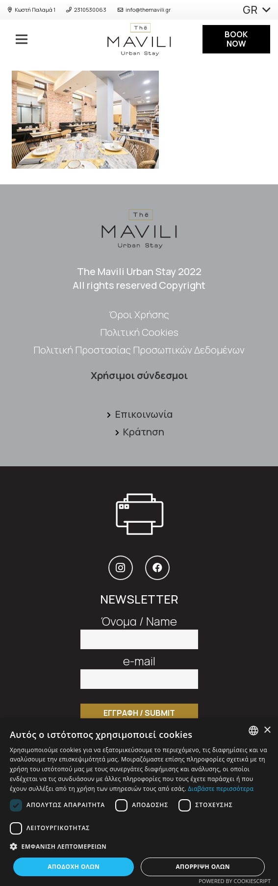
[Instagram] (120, 568)
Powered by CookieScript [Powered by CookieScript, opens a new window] (235, 881)
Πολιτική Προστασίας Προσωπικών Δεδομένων (139, 349)
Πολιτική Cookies (139, 332)
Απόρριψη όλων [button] (202, 866)
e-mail (139, 668)
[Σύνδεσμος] (139, 39)
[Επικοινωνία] (110, 414)
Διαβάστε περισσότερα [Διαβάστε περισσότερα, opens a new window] (220, 789)
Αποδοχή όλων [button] (74, 866)
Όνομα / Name (139, 628)
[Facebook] (157, 568)
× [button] (267, 730)
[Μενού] (17, 39)
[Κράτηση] (118, 432)
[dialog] (139, 802)
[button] (139, 847)
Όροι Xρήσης (139, 314)
